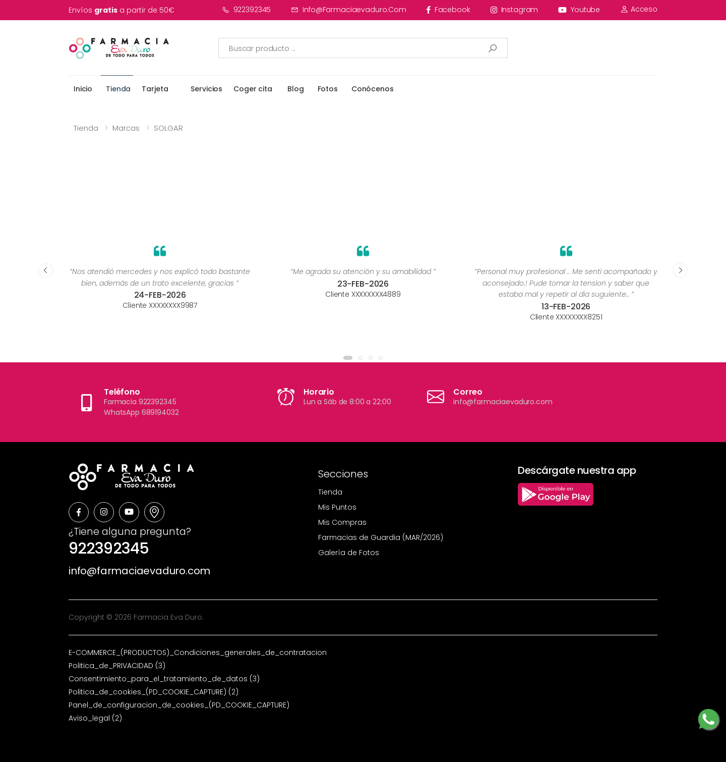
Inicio (83, 89)
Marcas (126, 128)
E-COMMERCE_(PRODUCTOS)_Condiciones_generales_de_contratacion (198, 652)
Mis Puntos (337, 507)
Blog (295, 89)
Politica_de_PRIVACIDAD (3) (117, 666)
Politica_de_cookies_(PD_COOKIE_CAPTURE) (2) (153, 692)
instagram (514, 10)
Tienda (118, 89)
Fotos (328, 89)
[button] (347, 357)
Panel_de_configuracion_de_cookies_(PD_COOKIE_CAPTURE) (179, 705)
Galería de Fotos (348, 553)
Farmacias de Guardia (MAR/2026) (380, 537)
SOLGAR (168, 128)
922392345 (246, 10)
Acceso (638, 9)
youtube (579, 10)
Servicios (206, 89)
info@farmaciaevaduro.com (348, 10)
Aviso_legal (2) (95, 718)
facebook (448, 10)
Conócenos (372, 89)
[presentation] (45, 270)
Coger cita (252, 89)
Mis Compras (342, 522)
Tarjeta (155, 89)
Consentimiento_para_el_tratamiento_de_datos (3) (164, 679)
